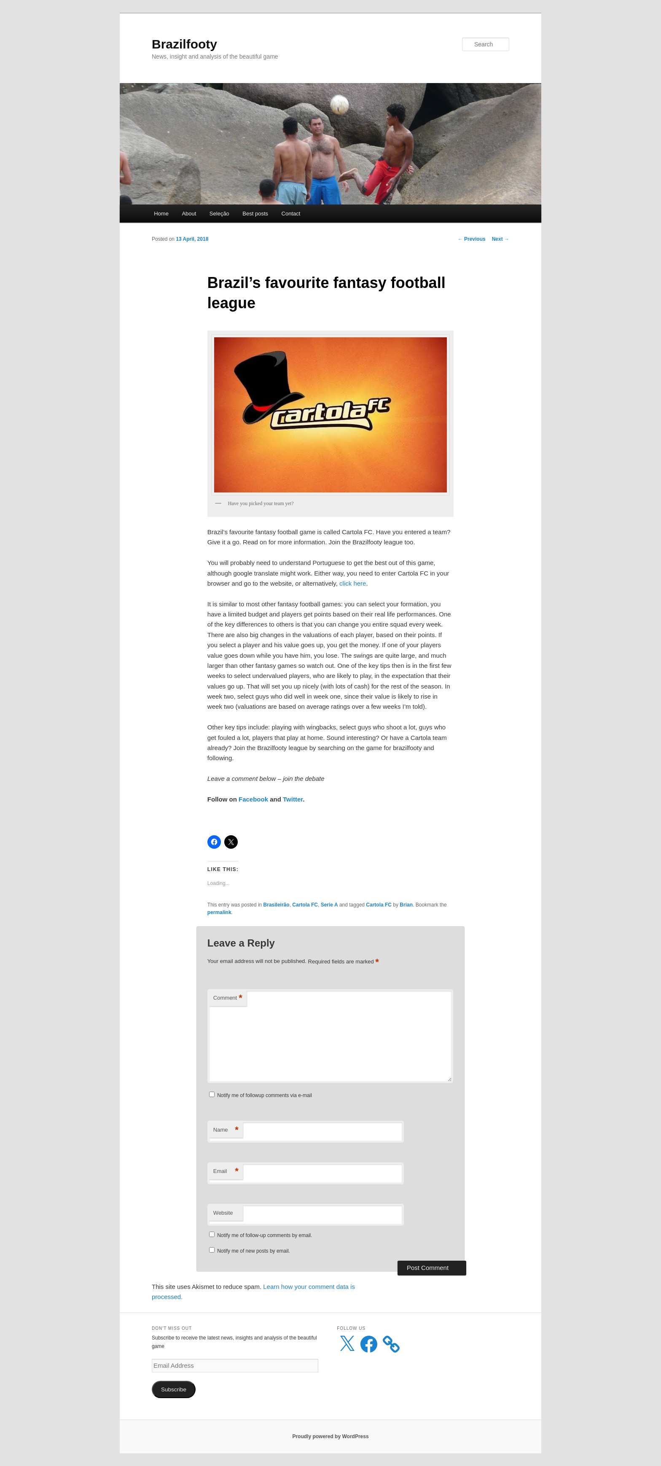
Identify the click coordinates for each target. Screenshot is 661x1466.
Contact (291, 213)
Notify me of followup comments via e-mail (264, 1095)
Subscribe (173, 1389)
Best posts (255, 213)
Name (226, 1130)
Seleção (219, 213)
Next (500, 239)
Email (226, 1171)
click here (352, 583)
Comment (227, 998)
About (189, 213)
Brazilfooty (184, 44)
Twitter (293, 799)
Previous (472, 239)
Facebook (253, 799)
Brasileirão (276, 905)
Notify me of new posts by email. (253, 1251)
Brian (406, 905)
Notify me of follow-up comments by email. (264, 1235)
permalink (219, 912)
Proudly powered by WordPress (330, 1436)
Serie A (329, 905)
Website (223, 1213)
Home (161, 213)
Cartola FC (305, 905)
